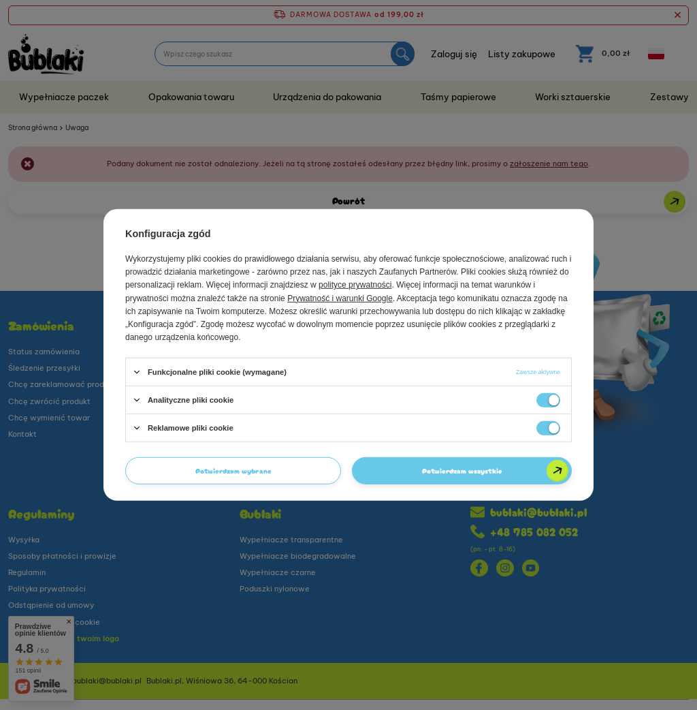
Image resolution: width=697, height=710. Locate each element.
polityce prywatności (355, 285)
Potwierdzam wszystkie (462, 470)
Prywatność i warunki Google (340, 298)
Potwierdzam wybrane (233, 470)
